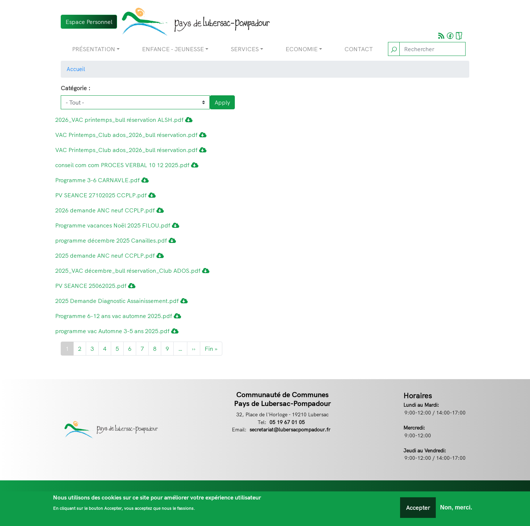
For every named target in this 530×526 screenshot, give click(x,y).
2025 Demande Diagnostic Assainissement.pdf (121, 300)
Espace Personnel (89, 21)
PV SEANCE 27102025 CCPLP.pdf (105, 195)
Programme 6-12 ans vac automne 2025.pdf (118, 316)
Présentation (93, 49)
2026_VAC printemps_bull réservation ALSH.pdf (123, 119)
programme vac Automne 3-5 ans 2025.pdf (117, 331)
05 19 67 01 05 (287, 422)
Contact (358, 49)
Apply (222, 102)
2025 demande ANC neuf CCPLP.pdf (109, 255)
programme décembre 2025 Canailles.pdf (115, 240)
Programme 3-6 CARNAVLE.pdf (102, 180)
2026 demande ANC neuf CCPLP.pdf (109, 210)
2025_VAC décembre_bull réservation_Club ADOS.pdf (132, 270)
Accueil (76, 69)
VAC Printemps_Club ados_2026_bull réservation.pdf (130, 134)
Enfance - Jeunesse (173, 49)
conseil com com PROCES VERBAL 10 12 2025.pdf (126, 165)
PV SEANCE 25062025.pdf (95, 285)
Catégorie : (75, 88)
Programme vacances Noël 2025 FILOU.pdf (117, 225)
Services (245, 49)
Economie (302, 49)
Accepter (418, 507)
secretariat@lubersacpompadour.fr (290, 429)
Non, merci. (456, 507)
